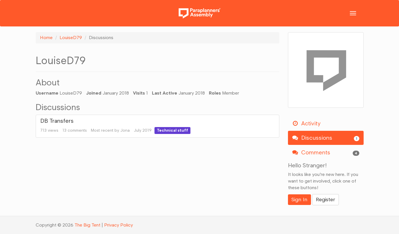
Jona (125, 130)
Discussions (325, 138)
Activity (306, 123)
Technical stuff (172, 130)
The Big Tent (87, 225)
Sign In (299, 199)
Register (325, 199)
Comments (325, 152)
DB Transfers (57, 120)
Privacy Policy (118, 225)
